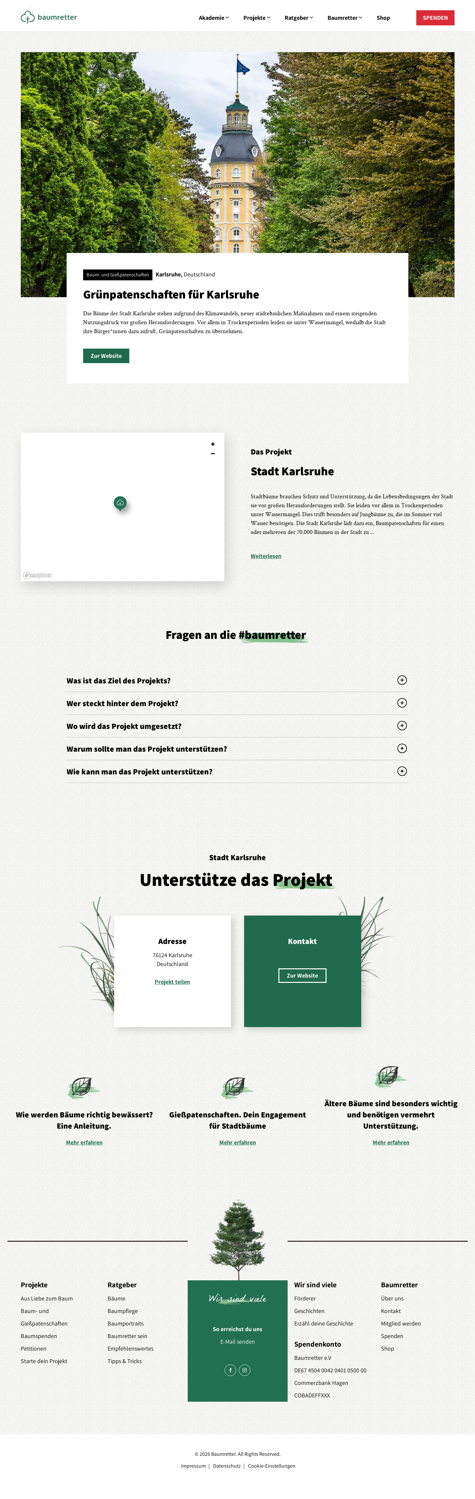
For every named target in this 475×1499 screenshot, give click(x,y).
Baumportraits (125, 1323)
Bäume (116, 1298)
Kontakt (391, 1311)
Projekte (257, 17)
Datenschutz (227, 1465)
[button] (106, 356)
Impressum (193, 1465)
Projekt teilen (172, 981)
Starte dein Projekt (44, 1361)
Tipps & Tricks (125, 1361)
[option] (84, 1111)
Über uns (392, 1298)
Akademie (214, 17)
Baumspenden (39, 1336)
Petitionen (34, 1348)
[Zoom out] (213, 453)
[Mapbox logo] (37, 575)
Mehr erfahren (84, 1142)
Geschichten (309, 1311)
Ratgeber (299, 17)
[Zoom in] (213, 444)
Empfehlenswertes (130, 1348)
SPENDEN (435, 17)
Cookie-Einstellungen (272, 1465)
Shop (383, 17)
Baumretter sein (127, 1336)
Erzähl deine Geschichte (323, 1323)
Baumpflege (123, 1311)
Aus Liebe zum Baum (47, 1298)
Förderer (305, 1298)
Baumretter (346, 17)
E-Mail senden (237, 1341)
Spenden (392, 1336)
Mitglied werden (401, 1323)
